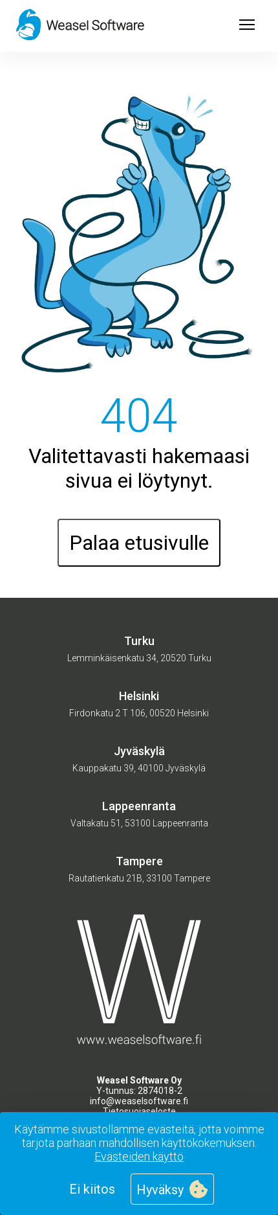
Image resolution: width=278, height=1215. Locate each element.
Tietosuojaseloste (139, 1111)
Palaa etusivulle (139, 542)
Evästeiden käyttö (139, 1156)
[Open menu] (246, 25)
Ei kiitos (92, 1189)
